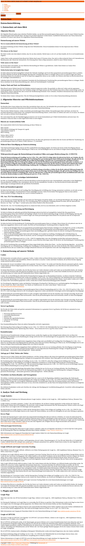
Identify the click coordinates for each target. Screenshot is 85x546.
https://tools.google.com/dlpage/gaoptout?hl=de (14, 423)
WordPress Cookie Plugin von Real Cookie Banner (14, 544)
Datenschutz (26, 543)
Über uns (6, 7)
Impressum (19, 543)
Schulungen (7, 6)
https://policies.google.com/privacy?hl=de (12, 481)
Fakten (6, 9)
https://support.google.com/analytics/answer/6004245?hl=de (17, 434)
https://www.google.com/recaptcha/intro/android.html (40, 540)
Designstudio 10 (42, 543)
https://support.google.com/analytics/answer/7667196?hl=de (17, 443)
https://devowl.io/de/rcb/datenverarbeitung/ (12, 286)
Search (18, 13)
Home (5, 4)
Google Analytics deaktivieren (54, 430)
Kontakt (6, 10)
